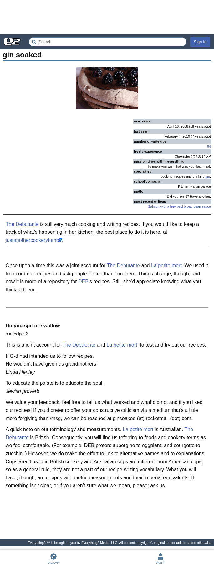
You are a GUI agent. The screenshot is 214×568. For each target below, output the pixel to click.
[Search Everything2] (107, 41)
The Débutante (78, 344)
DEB (83, 281)
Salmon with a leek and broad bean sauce (179, 206)
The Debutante (22, 224)
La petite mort (166, 265)
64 (209, 146)
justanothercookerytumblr (34, 240)
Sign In (200, 41)
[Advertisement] (107, 17)
